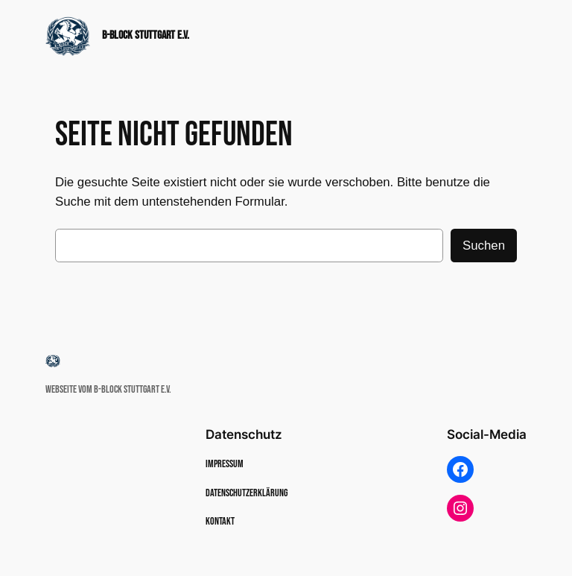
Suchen (484, 245)
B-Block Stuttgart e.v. (145, 35)
